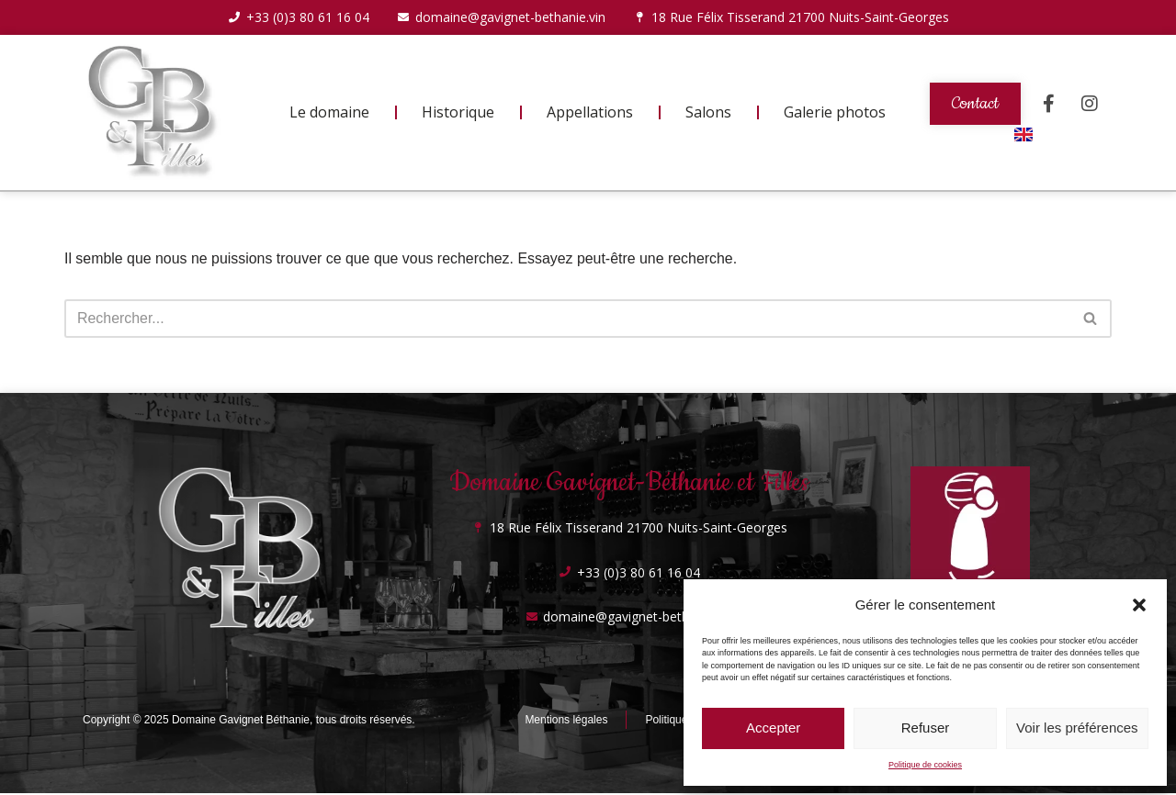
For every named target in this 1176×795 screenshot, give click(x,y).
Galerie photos (835, 113)
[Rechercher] (567, 320)
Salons (708, 113)
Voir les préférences (1077, 727)
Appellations (590, 113)
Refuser (925, 727)
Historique (458, 113)
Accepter (773, 727)
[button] (1139, 605)
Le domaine (329, 113)
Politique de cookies (925, 764)
